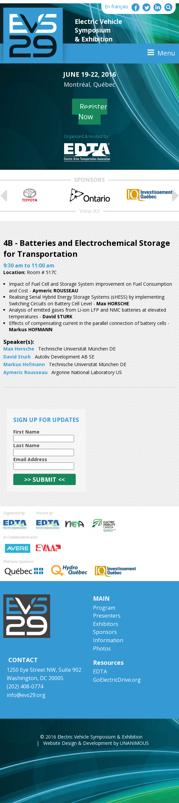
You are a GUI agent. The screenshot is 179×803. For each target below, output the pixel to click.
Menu (166, 53)
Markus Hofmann (24, 364)
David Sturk (17, 356)
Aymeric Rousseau (25, 372)
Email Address (30, 459)
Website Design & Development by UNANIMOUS (96, 743)
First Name (26, 432)
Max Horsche (18, 349)
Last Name (26, 445)
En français (116, 6)
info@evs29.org (26, 695)
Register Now (92, 111)
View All (89, 211)
